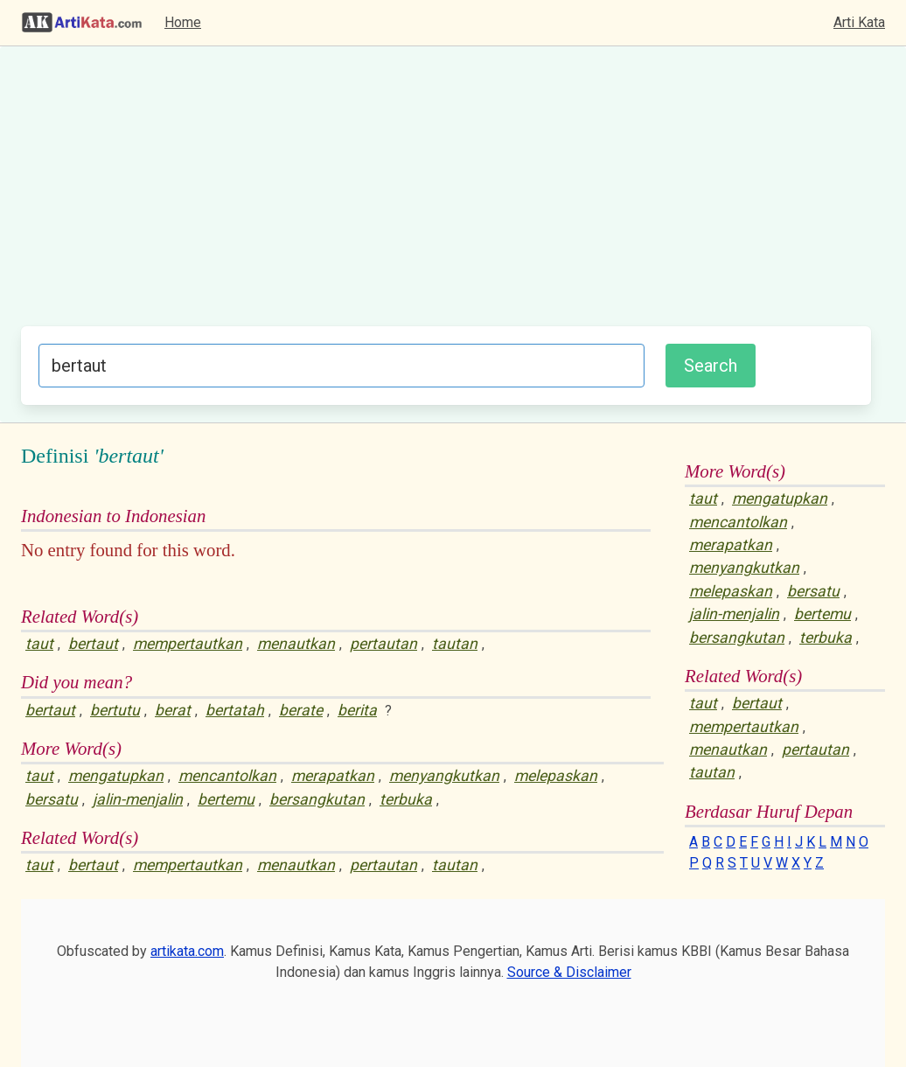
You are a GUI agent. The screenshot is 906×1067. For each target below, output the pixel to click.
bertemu (226, 799)
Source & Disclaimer (569, 972)
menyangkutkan (444, 776)
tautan (454, 643)
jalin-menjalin (138, 799)
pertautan (383, 643)
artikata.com (187, 951)
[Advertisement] (446, 195)
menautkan (296, 643)
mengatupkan (116, 776)
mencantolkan (227, 776)
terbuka (406, 799)
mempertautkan (187, 643)
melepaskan (555, 776)
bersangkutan (317, 799)
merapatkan (332, 776)
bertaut (93, 643)
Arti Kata (859, 22)
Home (182, 22)
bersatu (51, 799)
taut (39, 643)
